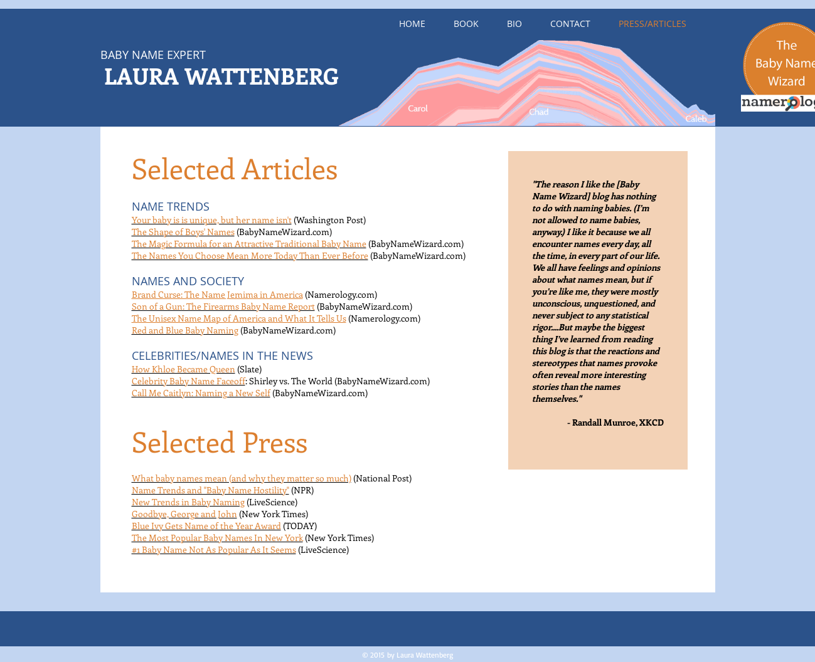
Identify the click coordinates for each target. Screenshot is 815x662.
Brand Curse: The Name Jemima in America (217, 294)
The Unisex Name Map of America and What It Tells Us (239, 318)
